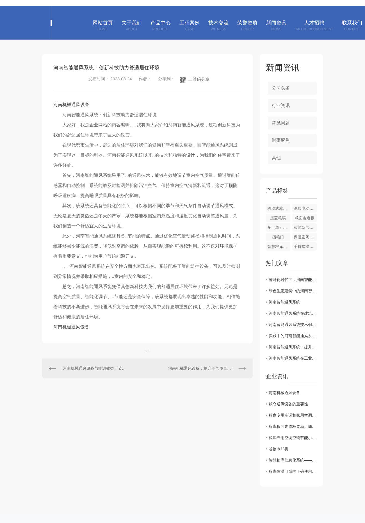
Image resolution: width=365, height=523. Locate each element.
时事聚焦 (281, 140)
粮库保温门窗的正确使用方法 (293, 471)
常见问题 (281, 122)
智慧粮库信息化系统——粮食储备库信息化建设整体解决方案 (293, 460)
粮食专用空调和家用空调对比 (293, 415)
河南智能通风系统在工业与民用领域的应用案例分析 (293, 358)
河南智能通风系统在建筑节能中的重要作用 (293, 313)
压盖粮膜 (278, 218)
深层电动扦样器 (305, 208)
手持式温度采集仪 (305, 246)
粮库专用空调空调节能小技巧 (293, 437)
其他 (276, 157)
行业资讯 (281, 105)
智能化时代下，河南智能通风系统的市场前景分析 (293, 279)
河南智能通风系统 (284, 302)
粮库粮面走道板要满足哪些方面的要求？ (293, 426)
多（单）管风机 (278, 227)
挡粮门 (278, 237)
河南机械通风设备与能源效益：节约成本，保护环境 (95, 368)
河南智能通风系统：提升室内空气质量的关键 (293, 347)
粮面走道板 (304, 218)
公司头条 (281, 88)
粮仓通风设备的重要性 (288, 404)
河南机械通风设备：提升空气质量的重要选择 (207, 368)
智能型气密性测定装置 (305, 227)
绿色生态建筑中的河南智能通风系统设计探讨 (293, 291)
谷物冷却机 (278, 449)
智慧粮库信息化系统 (278, 246)
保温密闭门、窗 (305, 237)
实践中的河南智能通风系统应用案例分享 (293, 336)
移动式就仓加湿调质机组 (278, 208)
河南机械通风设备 (71, 104)
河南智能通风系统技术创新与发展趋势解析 (293, 324)
